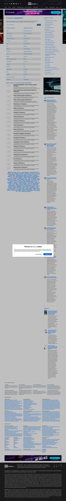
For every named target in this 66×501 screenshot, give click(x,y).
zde (39, 251)
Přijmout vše (47, 254)
